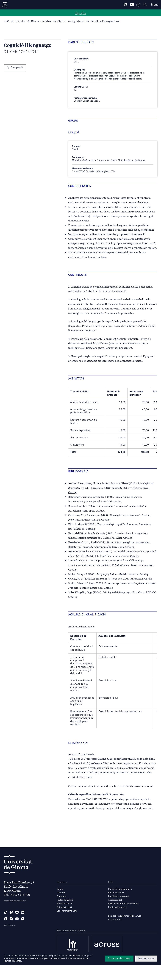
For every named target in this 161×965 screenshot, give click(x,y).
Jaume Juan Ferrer (107, 160)
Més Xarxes (9, 925)
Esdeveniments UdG (67, 911)
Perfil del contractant (118, 896)
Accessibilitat (115, 900)
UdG (6, 21)
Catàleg (72, 492)
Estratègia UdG (64, 907)
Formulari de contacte (15, 901)
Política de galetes (117, 907)
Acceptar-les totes (119, 958)
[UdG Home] (4, 4)
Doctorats (61, 896)
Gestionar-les (146, 958)
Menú (154, 4)
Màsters (61, 893)
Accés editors (115, 919)
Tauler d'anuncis (65, 900)
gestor (47, 958)
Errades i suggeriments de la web (125, 916)
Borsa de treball (64, 904)
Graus (60, 889)
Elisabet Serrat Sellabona (132, 160)
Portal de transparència (120, 889)
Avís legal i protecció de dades (123, 904)
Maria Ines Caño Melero (84, 160)
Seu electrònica (116, 893)
